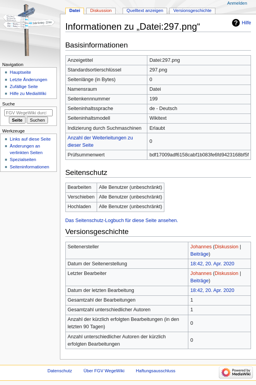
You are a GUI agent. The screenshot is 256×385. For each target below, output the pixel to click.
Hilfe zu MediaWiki (28, 93)
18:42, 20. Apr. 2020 (212, 263)
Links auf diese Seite (30, 139)
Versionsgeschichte (192, 10)
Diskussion (226, 246)
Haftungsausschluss (155, 370)
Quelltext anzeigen (144, 10)
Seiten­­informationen (29, 167)
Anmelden (237, 3)
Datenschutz (60, 370)
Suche (8, 104)
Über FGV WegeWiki (104, 370)
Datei (74, 10)
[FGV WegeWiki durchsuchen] (28, 112)
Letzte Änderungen (28, 79)
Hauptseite (20, 72)
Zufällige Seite (24, 86)
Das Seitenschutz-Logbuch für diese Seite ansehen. (121, 220)
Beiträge (199, 254)
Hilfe (246, 22)
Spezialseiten (23, 159)
